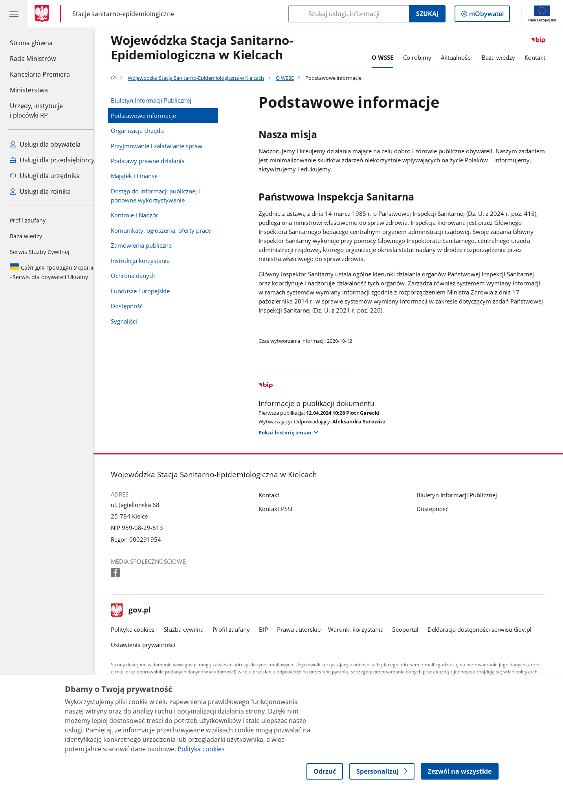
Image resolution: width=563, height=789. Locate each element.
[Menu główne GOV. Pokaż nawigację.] (14, 14)
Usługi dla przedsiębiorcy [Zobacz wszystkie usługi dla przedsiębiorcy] (52, 160)
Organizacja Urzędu (143, 131)
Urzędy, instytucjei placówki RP (36, 110)
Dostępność (133, 306)
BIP (269, 629)
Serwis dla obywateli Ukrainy (52, 272)
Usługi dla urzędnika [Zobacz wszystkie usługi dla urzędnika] (45, 175)
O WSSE (388, 57)
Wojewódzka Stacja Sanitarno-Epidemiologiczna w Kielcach (208, 48)
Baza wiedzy (26, 236)
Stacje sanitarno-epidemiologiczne (123, 13)
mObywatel (486, 15)
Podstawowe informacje (149, 116)
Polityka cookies (138, 629)
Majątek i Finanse (140, 176)
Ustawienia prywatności (149, 645)
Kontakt (541, 57)
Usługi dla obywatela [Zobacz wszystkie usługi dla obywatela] (45, 144)
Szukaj (427, 13)
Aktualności (462, 57)
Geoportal (410, 629)
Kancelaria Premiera (40, 74)
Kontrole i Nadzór (140, 215)
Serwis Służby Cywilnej (40, 252)
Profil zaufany (28, 220)
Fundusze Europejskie (146, 291)
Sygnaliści (130, 321)
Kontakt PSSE (282, 509)
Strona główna (40, 42)
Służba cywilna (189, 629)
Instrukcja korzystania (146, 261)
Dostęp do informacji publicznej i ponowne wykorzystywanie (161, 195)
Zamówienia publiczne (147, 245)
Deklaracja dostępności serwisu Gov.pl (485, 629)
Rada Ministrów (33, 58)
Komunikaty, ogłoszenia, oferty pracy (167, 230)
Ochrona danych (139, 276)
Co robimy (423, 57)
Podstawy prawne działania (154, 161)
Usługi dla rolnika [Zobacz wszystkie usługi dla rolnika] (40, 191)
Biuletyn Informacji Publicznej (157, 100)
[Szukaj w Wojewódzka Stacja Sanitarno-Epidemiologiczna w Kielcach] (348, 13)
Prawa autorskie (304, 629)
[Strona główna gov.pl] (43, 13)
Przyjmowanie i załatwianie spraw (162, 146)
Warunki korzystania (362, 629)
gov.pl (137, 610)
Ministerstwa (29, 90)
